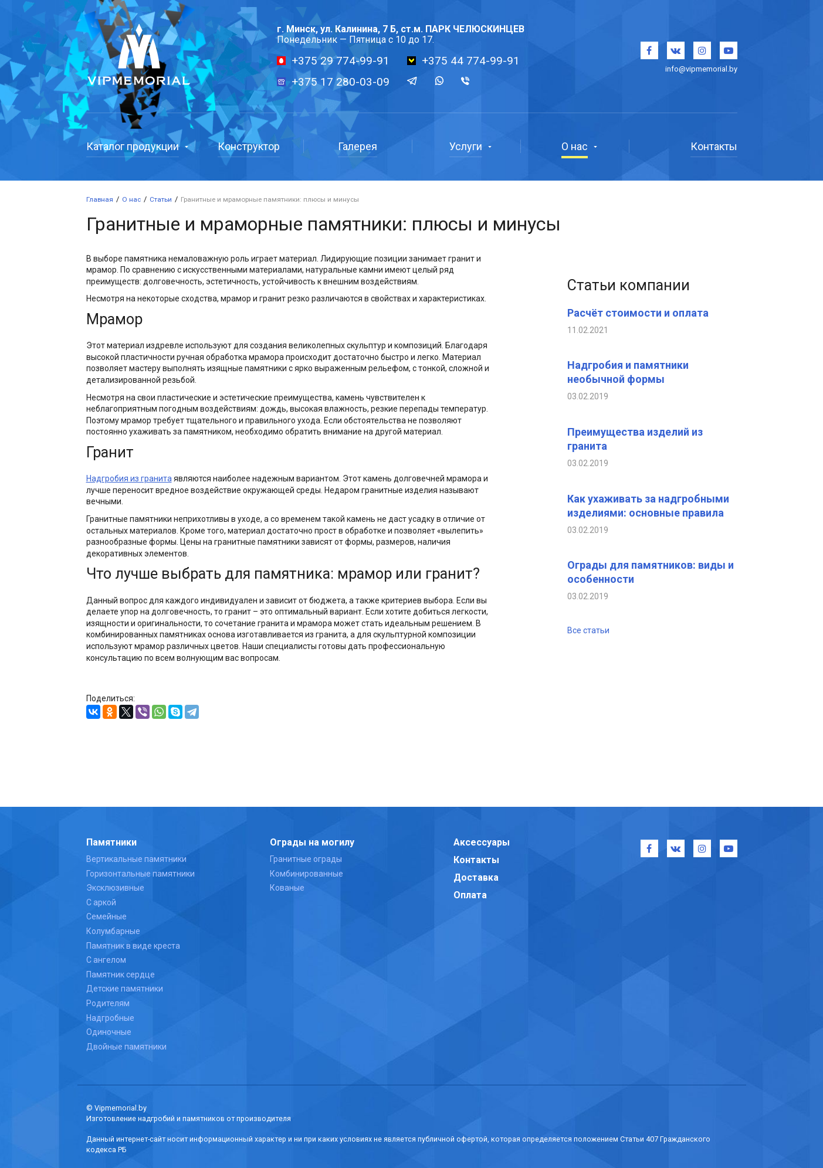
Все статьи (588, 630)
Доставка (476, 877)
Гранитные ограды (306, 859)
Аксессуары (481, 842)
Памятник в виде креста (133, 945)
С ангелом (106, 960)
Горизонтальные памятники (140, 873)
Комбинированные (306, 873)
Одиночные (108, 1032)
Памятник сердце (120, 974)
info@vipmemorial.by (701, 68)
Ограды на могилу (312, 842)
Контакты (476, 859)
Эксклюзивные (115, 887)
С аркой (101, 902)
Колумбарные (113, 931)
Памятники (111, 842)
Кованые (287, 887)
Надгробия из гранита (129, 478)
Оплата (470, 895)
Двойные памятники (126, 1046)
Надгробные (110, 1018)
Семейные (106, 916)
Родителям (108, 1003)
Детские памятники (124, 988)
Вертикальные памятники (136, 859)
